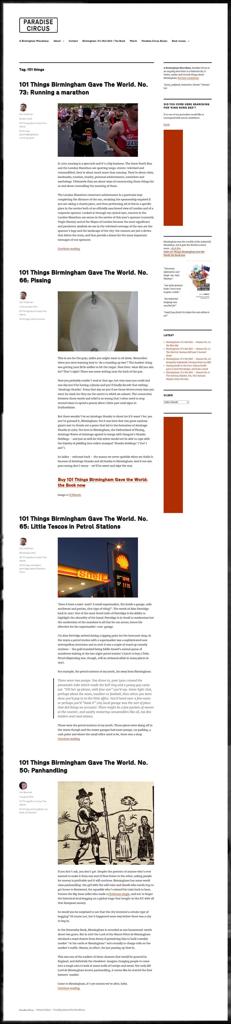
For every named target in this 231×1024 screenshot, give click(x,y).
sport (31, 137)
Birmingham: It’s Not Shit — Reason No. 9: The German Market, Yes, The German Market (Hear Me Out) (188, 376)
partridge (24, 568)
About (57, 41)
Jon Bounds (25, 792)
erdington (35, 565)
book (22, 812)
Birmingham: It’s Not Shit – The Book (103, 41)
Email (166, 124)
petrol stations (37, 568)
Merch (133, 41)
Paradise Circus (26, 1010)
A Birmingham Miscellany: (34, 41)
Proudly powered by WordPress (69, 1010)
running (23, 137)
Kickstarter (31, 812)
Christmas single (119, 894)
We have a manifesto (188, 78)
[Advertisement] (173, 178)
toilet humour (37, 319)
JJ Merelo (75, 494)
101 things (24, 131)
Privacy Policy (44, 1010)
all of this (176, 248)
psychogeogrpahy (28, 134)
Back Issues (179, 41)
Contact (73, 41)
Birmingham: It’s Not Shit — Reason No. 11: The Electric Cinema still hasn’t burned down (188, 352)
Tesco (22, 572)
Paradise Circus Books (154, 41)
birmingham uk (38, 809)
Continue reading (69, 248)
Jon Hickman (26, 114)
